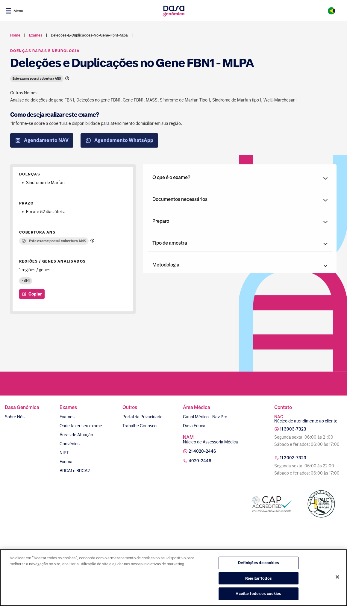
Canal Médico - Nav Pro (205, 416)
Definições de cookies (258, 563)
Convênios (70, 443)
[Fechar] (337, 577)
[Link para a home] (174, 11)
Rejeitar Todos (258, 579)
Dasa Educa (194, 425)
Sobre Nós (15, 416)
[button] (239, 177)
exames (35, 35)
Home (15, 35)
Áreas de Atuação (76, 434)
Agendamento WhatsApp (119, 140)
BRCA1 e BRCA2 (75, 470)
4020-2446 (200, 460)
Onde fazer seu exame (81, 425)
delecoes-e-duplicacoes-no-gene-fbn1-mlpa (89, 35)
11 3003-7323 (293, 429)
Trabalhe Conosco (139, 425)
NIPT (64, 452)
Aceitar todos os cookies (258, 594)
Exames (67, 416)
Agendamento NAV (42, 140)
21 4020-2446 (202, 451)
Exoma (66, 461)
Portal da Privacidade (142, 416)
